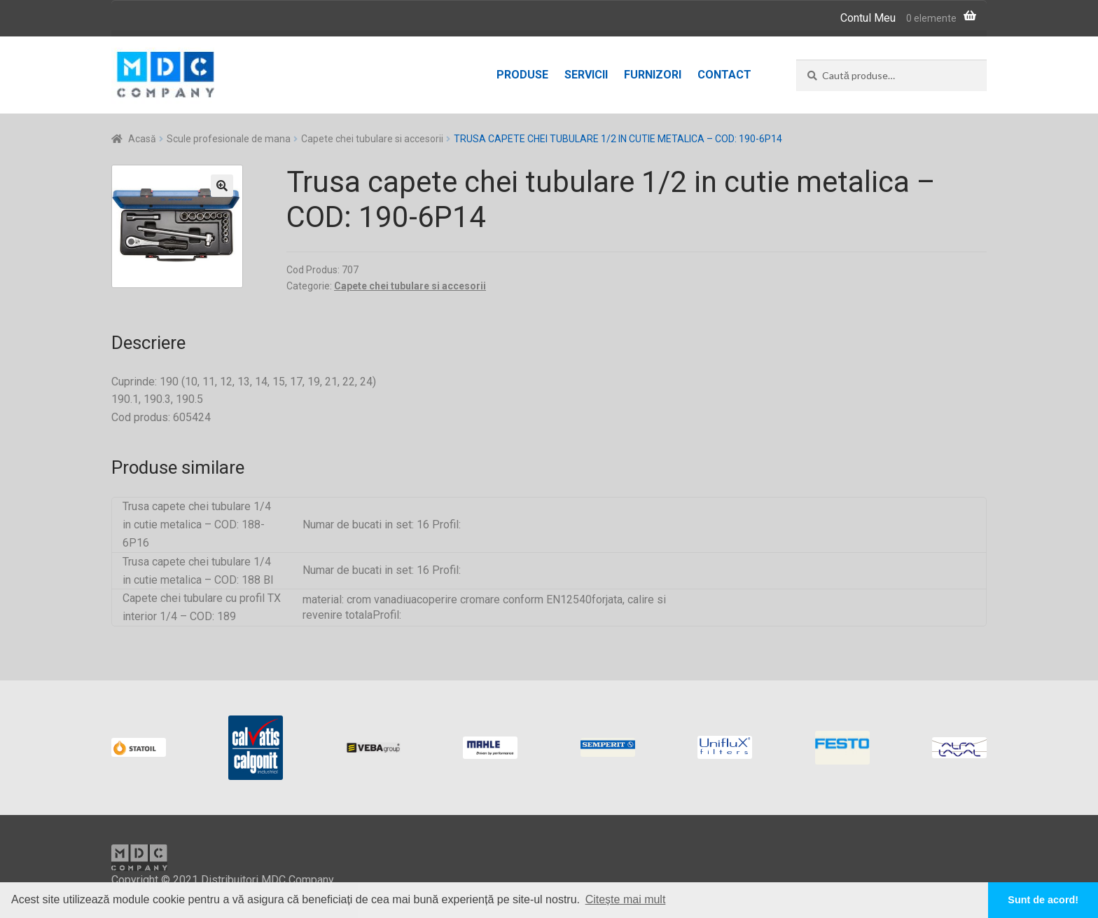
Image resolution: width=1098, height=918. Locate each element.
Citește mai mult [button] (625, 899)
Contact (724, 74)
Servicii (586, 74)
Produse (522, 74)
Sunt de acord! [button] (1043, 899)
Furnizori (652, 74)
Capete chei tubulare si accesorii (372, 138)
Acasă (142, 138)
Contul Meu (868, 18)
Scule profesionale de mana (229, 138)
